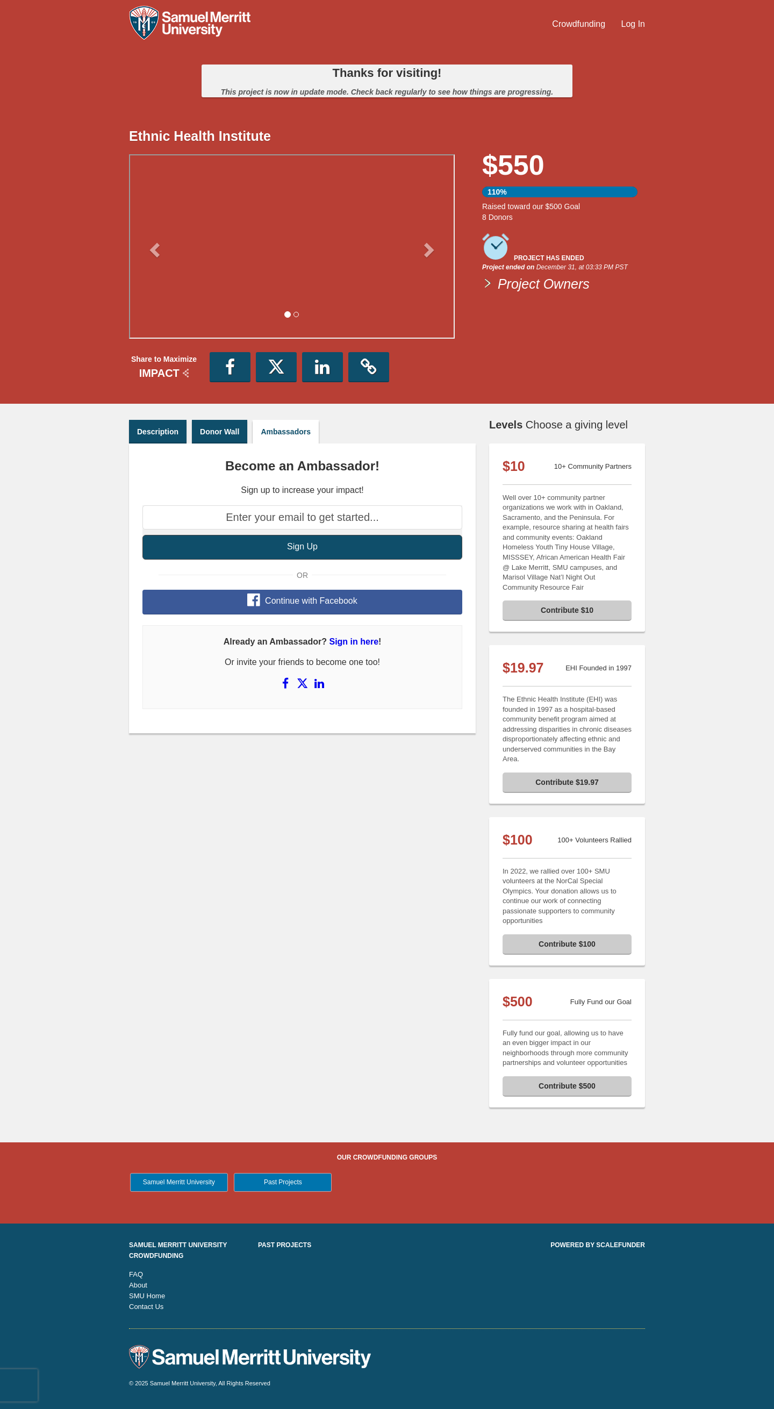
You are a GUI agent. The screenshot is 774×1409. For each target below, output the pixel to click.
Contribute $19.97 (566, 782)
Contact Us (146, 1307)
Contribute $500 (567, 1086)
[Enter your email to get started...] (302, 517)
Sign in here (353, 641)
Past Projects (283, 1182)
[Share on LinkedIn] (319, 683)
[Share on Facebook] (286, 683)
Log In (633, 23)
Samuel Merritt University (179, 1182)
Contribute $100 (567, 944)
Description (157, 431)
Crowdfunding (579, 23)
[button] (153, 246)
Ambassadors (286, 431)
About (138, 1285)
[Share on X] (303, 683)
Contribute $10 (567, 610)
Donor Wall (219, 431)
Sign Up (302, 546)
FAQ (136, 1274)
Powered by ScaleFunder (597, 1245)
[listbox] (292, 247)
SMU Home (147, 1296)
